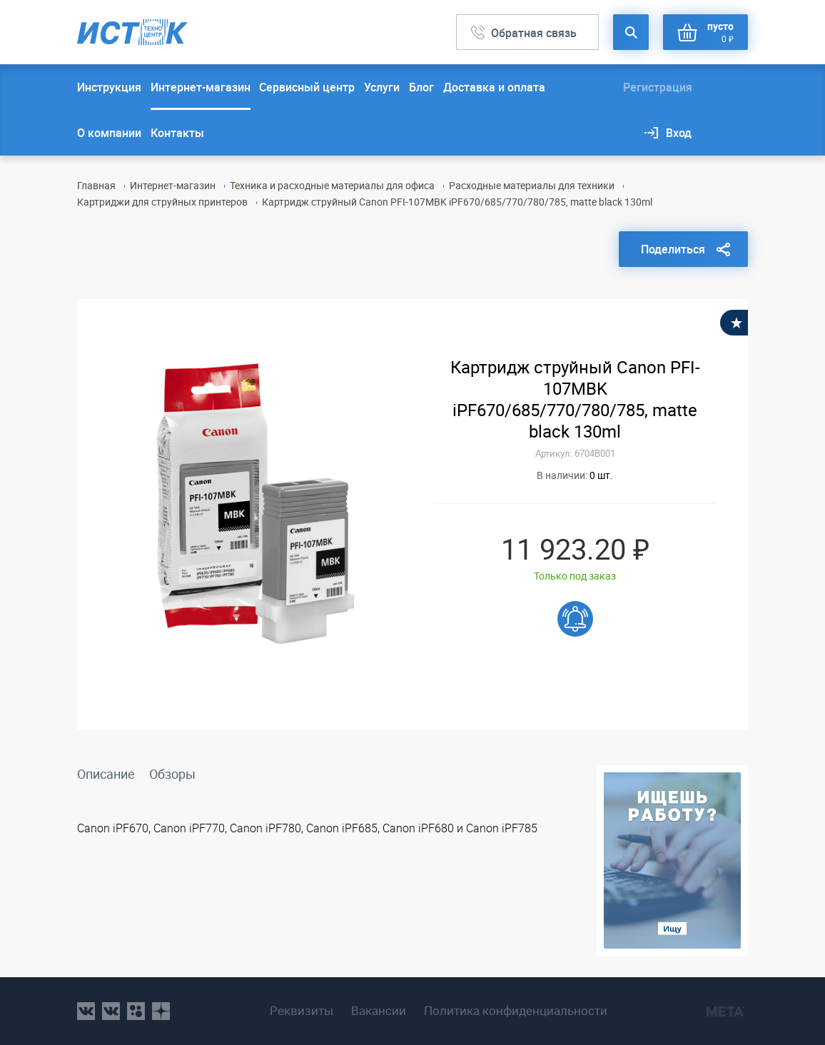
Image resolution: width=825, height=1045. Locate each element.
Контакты (177, 133)
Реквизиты (301, 1011)
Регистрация (657, 87)
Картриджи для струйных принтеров (162, 201)
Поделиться (673, 249)
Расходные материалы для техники (531, 185)
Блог (421, 87)
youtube (161, 1011)
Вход (679, 133)
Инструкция (109, 87)
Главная (96, 185)
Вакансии (378, 1011)
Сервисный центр (307, 87)
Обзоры (172, 773)
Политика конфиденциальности (515, 1011)
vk (86, 1011)
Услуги (382, 87)
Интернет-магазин (200, 87)
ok (136, 1011)
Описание (106, 773)
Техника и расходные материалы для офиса (332, 185)
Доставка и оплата (494, 87)
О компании (109, 133)
